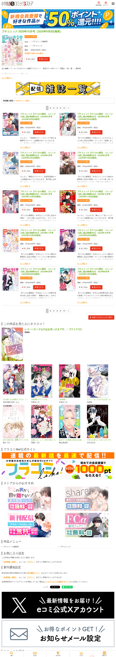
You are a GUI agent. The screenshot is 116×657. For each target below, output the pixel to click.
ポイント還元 (31, 36)
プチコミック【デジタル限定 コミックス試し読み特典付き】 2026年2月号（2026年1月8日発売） (95, 155)
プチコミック (37, 46)
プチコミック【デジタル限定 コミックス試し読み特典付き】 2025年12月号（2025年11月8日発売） (95, 194)
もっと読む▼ (7, 78)
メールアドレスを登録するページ (57, 582)
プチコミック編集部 (40, 41)
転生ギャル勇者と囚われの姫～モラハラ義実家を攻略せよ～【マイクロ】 (72, 440)
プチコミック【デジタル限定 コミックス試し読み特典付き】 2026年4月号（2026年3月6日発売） (95, 116)
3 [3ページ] (53, 108)
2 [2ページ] (50, 108)
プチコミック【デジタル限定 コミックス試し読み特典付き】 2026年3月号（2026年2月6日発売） (38, 155)
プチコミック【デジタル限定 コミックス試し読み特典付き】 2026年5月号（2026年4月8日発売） (38, 116)
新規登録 (98, 3)
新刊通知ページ (33, 573)
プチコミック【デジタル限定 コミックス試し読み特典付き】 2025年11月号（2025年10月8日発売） (38, 233)
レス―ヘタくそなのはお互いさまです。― (100, 399)
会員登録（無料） (10, 562)
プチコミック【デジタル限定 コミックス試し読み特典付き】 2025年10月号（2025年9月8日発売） (95, 233)
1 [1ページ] (47, 108)
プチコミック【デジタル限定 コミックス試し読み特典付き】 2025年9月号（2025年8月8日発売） (38, 271)
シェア (45, 587)
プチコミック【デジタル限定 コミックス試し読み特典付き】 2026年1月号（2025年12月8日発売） (38, 194)
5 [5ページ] (60, 108)
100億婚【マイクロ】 (39, 399)
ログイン (106, 3)
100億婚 (62, 399)
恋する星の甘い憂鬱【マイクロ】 (16, 440)
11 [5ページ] (64, 108)
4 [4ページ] (57, 108)
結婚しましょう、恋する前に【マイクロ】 (44, 440)
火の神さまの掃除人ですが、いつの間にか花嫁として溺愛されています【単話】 (16, 399)
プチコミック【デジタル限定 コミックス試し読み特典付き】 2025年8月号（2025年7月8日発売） (95, 271)
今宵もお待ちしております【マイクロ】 (100, 440)
